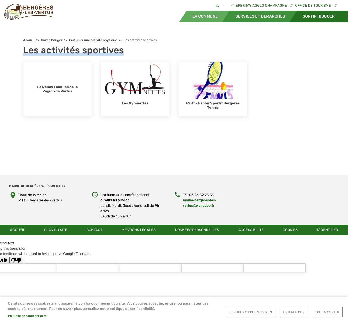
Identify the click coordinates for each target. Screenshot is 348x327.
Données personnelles (197, 230)
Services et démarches (260, 16)
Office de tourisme (313, 5)
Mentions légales (139, 230)
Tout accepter (327, 312)
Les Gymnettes (135, 103)
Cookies (290, 230)
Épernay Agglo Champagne (261, 5)
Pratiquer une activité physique (93, 40)
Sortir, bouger (319, 16)
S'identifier (327, 230)
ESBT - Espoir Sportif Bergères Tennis (213, 105)
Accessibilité (251, 230)
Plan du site (55, 230)
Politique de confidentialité (27, 316)
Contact (94, 230)
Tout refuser (293, 312)
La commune (205, 16)
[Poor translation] (16, 260)
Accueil (28, 40)
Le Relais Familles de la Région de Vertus (57, 89)
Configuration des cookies (250, 312)
